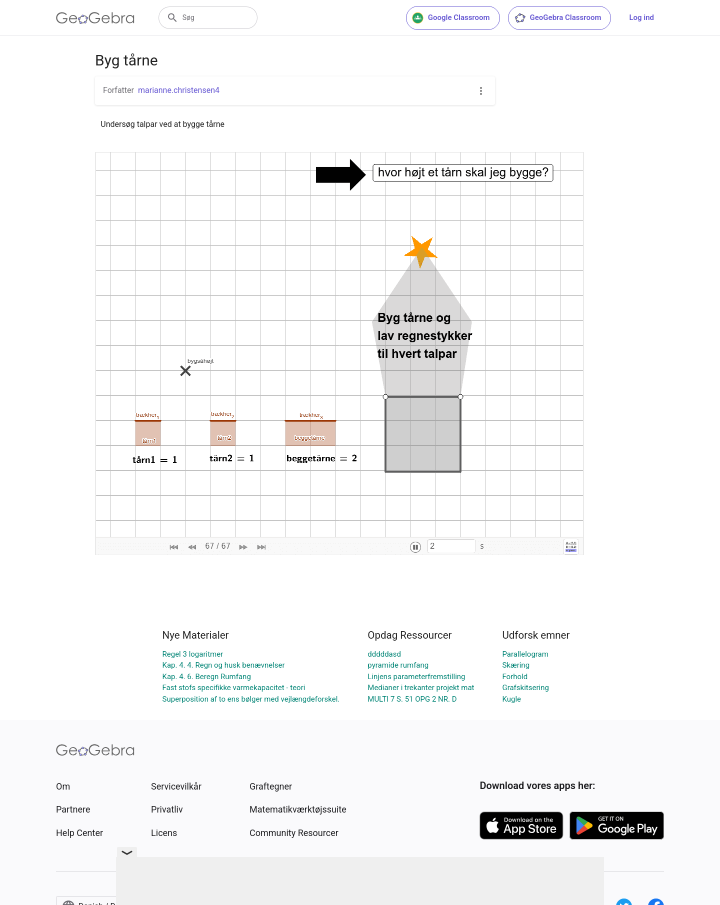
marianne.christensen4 (179, 90)
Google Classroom (451, 18)
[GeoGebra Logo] (95, 18)
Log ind (641, 17)
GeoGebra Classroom (558, 18)
